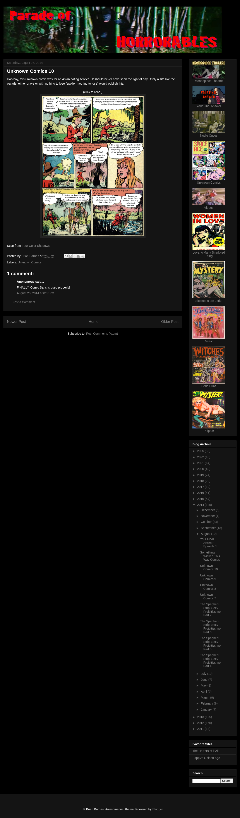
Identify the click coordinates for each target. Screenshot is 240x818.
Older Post (169, 322)
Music (209, 341)
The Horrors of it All (205, 751)
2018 (201, 481)
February (207, 703)
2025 (201, 451)
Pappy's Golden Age (206, 758)
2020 (201, 469)
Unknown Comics (29, 262)
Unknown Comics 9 (208, 577)
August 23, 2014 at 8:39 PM (35, 293)
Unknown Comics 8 (208, 586)
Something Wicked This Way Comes (210, 556)
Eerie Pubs (208, 386)
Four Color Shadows (36, 245)
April (204, 691)
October (207, 522)
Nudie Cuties (209, 135)
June (204, 679)
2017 (201, 487)
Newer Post (16, 322)
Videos (209, 207)
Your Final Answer (209, 106)
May (204, 685)
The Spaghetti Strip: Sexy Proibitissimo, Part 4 (210, 660)
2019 (201, 475)
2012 (201, 723)
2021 (201, 463)
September (208, 528)
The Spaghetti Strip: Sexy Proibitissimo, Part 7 (210, 609)
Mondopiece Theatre (209, 81)
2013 (201, 717)
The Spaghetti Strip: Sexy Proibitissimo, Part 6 (210, 627)
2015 (201, 499)
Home (93, 322)
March (205, 697)
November (208, 516)
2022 (201, 457)
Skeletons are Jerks (208, 301)
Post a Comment (23, 302)
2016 (201, 492)
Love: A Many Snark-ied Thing (209, 254)
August (206, 534)
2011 (201, 729)
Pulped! (209, 431)
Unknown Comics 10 (209, 567)
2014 (201, 504)
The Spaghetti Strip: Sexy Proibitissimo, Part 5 (210, 643)
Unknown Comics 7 (208, 596)
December (208, 510)
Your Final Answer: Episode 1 (208, 542)
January (207, 709)
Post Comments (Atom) (102, 333)
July (204, 673)
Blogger (157, 809)
